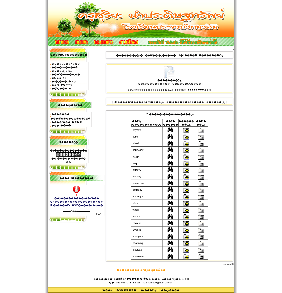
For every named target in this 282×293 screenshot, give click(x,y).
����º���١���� (67, 122)
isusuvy (136, 169)
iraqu (135, 163)
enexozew (138, 183)
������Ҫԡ (215, 102)
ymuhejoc (137, 196)
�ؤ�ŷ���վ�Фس (64, 81)
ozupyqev (137, 149)
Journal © (228, 264)
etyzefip (136, 223)
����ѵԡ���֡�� (65, 67)
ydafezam (137, 256)
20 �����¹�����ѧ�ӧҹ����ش (139, 102)
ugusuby (137, 189)
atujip (135, 156)
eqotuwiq (137, 243)
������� (60, 114)
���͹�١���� (61, 125)
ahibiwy (136, 176)
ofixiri (135, 203)
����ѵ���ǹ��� (66, 63)
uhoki (135, 143)
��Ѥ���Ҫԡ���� (186, 83)
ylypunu (136, 216)
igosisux (137, 249)
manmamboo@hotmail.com (157, 282)
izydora (136, 229)
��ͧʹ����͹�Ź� (61, 88)
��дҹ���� (170, 290)
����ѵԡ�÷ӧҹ (62, 70)
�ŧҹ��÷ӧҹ (59, 77)
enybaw (136, 130)
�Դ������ (126, 290)
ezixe (135, 136)
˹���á (107, 290)
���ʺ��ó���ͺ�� (66, 74)
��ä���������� (154, 83)
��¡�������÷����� (185, 102)
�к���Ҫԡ (148, 290)
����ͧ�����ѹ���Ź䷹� (70, 118)
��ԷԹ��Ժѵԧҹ (62, 85)
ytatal (135, 209)
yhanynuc (137, 236)
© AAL (99, 214)
